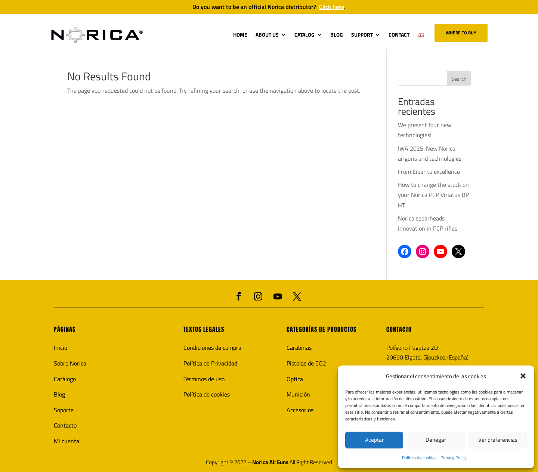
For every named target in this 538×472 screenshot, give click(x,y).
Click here (331, 6)
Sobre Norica (70, 363)
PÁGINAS (64, 329)
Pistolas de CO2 (306, 363)
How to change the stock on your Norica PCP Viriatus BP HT (433, 194)
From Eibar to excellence (429, 171)
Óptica (295, 378)
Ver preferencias (497, 439)
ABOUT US (267, 34)
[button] (523, 376)
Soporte (64, 409)
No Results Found (109, 78)
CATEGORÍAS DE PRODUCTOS (321, 329)
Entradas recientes (416, 107)
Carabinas (299, 347)
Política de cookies (419, 457)
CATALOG (304, 34)
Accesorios (300, 409)
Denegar (436, 439)
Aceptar (374, 439)
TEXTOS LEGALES (203, 329)
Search (459, 79)
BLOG (336, 34)
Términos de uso (204, 378)
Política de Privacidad (210, 363)
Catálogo (65, 378)
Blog (59, 394)
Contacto (65, 425)
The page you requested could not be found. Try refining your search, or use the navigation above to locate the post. (213, 90)
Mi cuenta (66, 440)
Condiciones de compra (212, 347)
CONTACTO (399, 329)
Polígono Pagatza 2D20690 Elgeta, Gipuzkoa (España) (427, 352)
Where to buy (461, 32)
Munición (298, 394)
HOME (240, 34)
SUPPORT (362, 34)
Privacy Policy (453, 457)
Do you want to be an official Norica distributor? (269, 6)
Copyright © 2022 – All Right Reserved (269, 462)
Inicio (60, 347)
